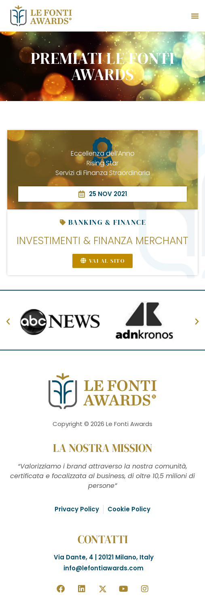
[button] (195, 16)
